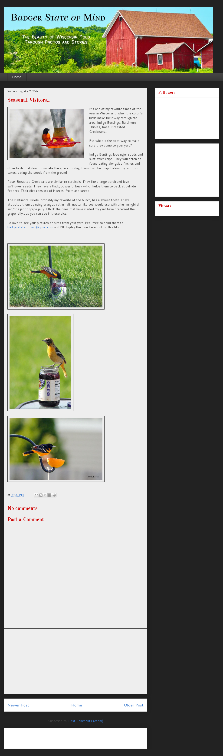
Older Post (134, 705)
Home (16, 77)
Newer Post (18, 705)
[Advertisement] (75, 661)
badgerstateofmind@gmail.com (30, 227)
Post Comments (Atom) (85, 721)
